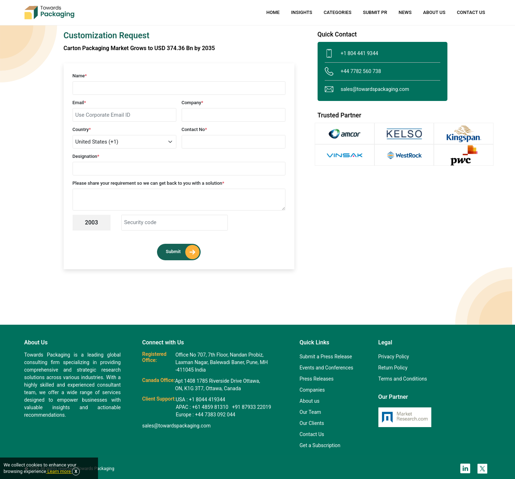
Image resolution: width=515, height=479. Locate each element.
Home (273, 12)
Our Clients (312, 423)
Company (192, 102)
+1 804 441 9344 (351, 53)
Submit (183, 252)
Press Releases (317, 379)
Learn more (59, 471)
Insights (301, 12)
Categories (338, 12)
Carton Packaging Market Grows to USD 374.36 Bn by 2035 (139, 48)
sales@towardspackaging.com (367, 89)
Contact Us (471, 12)
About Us (434, 12)
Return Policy (393, 368)
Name (80, 75)
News (405, 12)
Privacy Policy (393, 356)
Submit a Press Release (326, 356)
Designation (86, 156)
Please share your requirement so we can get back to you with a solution (149, 183)
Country (82, 129)
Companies (312, 390)
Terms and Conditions (402, 379)
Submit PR (375, 12)
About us (310, 401)
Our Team (310, 412)
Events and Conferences (326, 368)
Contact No (194, 129)
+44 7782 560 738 (353, 71)
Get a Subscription (320, 445)
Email (79, 102)
